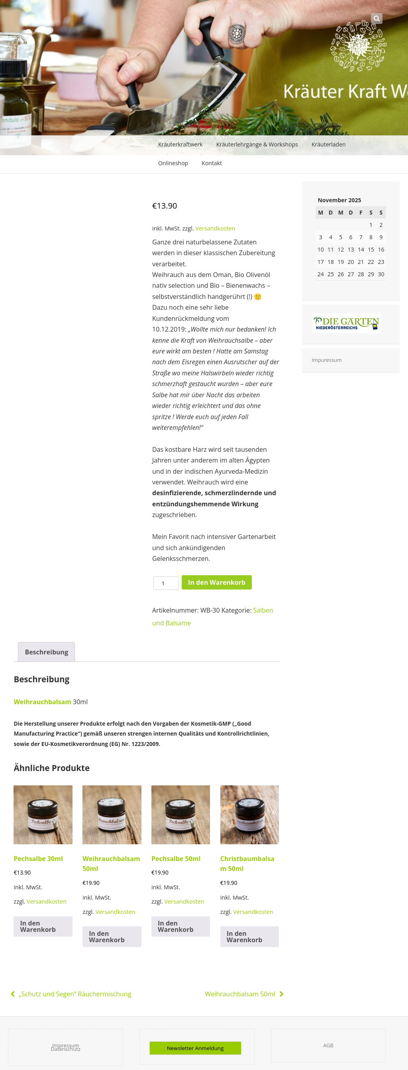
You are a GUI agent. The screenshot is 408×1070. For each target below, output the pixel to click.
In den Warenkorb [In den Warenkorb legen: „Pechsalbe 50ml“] (176, 926)
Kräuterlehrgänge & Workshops (257, 144)
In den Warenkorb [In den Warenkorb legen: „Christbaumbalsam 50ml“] (245, 936)
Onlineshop (173, 163)
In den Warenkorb (216, 582)
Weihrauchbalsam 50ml (245, 994)
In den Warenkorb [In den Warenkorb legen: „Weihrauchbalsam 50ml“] (107, 936)
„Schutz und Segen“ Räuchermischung (69, 994)
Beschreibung (46, 652)
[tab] (46, 652)
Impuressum (326, 359)
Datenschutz (65, 1048)
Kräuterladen (329, 144)
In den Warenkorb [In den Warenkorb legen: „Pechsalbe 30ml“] (38, 926)
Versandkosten (215, 228)
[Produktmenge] (166, 583)
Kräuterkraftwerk (180, 144)
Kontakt (212, 163)
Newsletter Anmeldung (195, 1048)
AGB (328, 1045)
